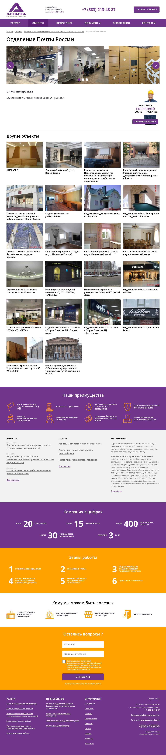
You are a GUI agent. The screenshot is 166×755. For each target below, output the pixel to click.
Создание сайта (152, 732)
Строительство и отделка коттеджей (62, 721)
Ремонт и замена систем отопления (78, 459)
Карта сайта (154, 699)
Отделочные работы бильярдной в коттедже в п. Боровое (141, 215)
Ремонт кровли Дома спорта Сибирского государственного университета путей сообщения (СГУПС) (62, 369)
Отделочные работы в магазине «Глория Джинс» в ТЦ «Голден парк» (62, 330)
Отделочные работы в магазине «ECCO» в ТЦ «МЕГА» (23, 329)
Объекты (38, 23)
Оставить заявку (146, 9)
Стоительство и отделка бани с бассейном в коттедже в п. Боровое (23, 254)
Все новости (12, 480)
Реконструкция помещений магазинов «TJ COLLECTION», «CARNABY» (60, 292)
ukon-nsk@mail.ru (57, 12)
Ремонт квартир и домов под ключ (21, 704)
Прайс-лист (64, 23)
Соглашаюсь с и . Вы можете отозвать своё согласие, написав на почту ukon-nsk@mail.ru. (84, 665)
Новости (88, 723)
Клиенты (89, 738)
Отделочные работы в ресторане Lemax (141, 329)
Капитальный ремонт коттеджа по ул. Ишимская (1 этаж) (140, 253)
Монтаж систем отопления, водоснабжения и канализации (20, 727)
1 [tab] (79, 79)
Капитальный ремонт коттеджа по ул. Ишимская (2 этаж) (101, 253)
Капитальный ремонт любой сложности (80, 443)
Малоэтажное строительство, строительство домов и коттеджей (22, 714)
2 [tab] (83, 79)
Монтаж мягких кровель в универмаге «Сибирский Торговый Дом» (102, 292)
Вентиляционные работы (17, 733)
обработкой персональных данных (84, 664)
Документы (93, 23)
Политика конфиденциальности (145, 715)
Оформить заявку (145, 121)
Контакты (149, 23)
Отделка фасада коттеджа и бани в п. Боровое (102, 215)
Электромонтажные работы (18, 721)
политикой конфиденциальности (79, 662)
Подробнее (116, 491)
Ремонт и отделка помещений (19, 708)
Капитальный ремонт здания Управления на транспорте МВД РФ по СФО (23, 368)
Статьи (88, 728)
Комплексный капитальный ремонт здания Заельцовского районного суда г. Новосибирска (23, 216)
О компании (121, 23)
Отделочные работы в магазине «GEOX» (140, 291)
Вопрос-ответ (91, 718)
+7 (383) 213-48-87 (99, 9)
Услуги (15, 23)
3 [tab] (87, 79)
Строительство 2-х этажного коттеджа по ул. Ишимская (21, 291)
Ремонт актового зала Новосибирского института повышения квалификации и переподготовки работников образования (99, 175)
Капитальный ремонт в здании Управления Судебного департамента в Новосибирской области (140, 174)
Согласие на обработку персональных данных (149, 726)
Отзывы (88, 713)
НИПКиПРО (12, 170)
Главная (9, 32)
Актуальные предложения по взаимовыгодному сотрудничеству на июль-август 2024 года (30, 459)
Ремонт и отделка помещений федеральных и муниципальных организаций (54, 32)
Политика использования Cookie (145, 720)
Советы (88, 733)
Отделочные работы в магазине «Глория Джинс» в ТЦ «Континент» (101, 330)
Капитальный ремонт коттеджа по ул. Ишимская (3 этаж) (62, 253)
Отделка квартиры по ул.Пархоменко (57, 215)
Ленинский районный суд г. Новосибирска (59, 171)
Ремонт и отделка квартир (57, 725)
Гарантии (89, 708)
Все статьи (64, 466)
